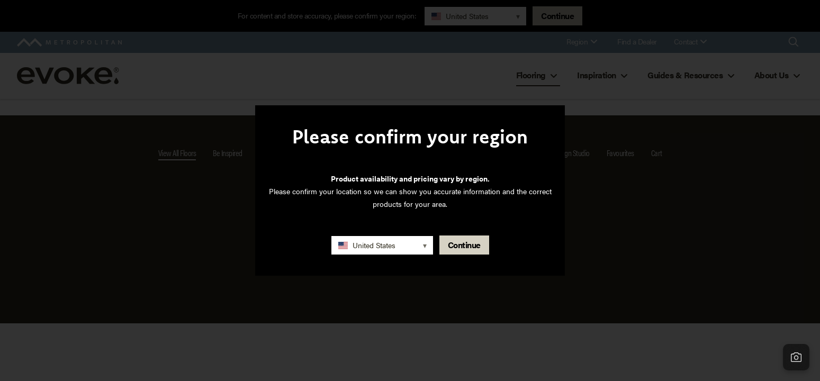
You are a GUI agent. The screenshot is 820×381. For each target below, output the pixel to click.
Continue (464, 245)
